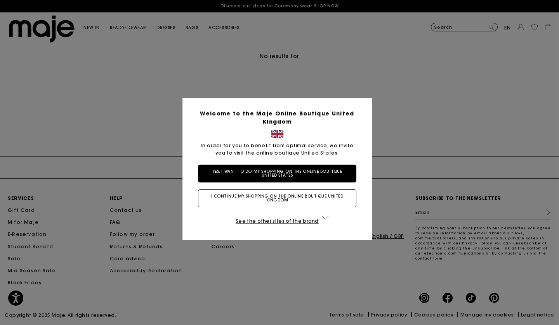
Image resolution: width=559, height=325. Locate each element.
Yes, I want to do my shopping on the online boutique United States (277, 173)
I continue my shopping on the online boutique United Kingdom (277, 198)
